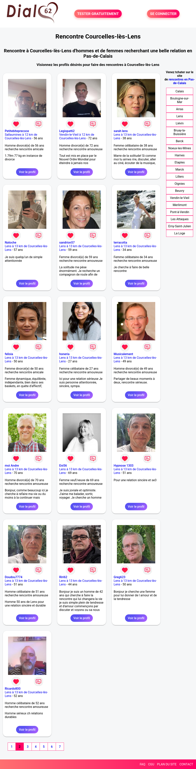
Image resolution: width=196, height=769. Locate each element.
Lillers (180, 176)
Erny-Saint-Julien (179, 226)
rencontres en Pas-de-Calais (182, 81)
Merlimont (180, 205)
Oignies (180, 183)
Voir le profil (27, 172)
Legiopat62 (67, 131)
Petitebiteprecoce (17, 131)
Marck (179, 169)
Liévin (180, 123)
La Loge (179, 233)
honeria (64, 354)
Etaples (180, 162)
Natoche (10, 242)
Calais (180, 91)
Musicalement (123, 354)
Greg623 (119, 577)
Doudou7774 (13, 577)
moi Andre (12, 465)
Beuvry (179, 191)
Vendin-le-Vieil (179, 198)
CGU (151, 764)
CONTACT (186, 764)
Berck (179, 141)
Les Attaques (180, 219)
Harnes (180, 155)
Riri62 (63, 577)
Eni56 (63, 465)
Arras (179, 109)
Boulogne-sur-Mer (179, 100)
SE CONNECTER (163, 13)
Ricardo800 (12, 688)
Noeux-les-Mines (179, 148)
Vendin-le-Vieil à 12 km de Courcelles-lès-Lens (76, 136)
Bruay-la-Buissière (179, 132)
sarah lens (121, 131)
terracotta (120, 242)
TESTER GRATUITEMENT (98, 13)
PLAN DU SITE (167, 764)
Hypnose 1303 (123, 465)
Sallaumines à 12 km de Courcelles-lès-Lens (21, 136)
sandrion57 (67, 242)
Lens (179, 116)
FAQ (142, 764)
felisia (9, 354)
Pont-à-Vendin (179, 212)
